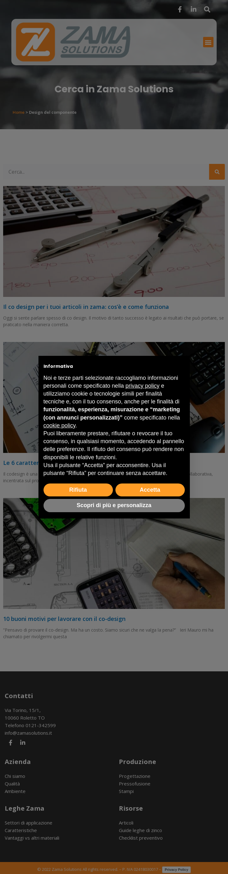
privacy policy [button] (143, 386)
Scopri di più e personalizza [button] (114, 505)
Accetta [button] (150, 490)
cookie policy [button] (60, 425)
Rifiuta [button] (78, 490)
